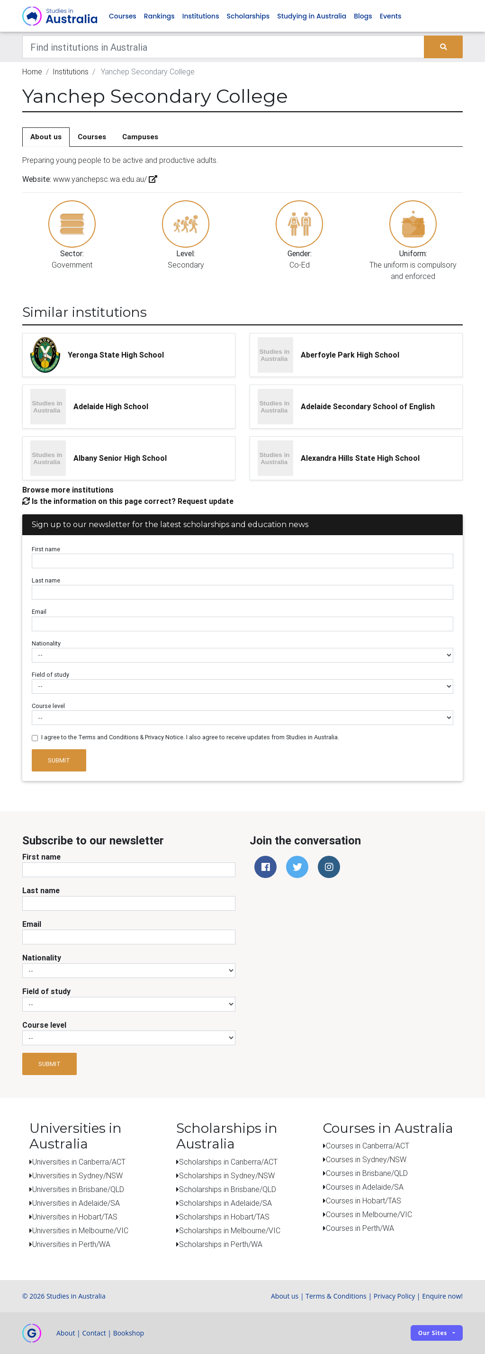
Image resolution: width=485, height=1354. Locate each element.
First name (46, 550)
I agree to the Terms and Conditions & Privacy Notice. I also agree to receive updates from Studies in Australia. (190, 738)
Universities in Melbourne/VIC (80, 1230)
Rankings (159, 16)
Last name (46, 581)
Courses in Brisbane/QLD (367, 1173)
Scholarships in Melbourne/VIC (229, 1230)
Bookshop (128, 1332)
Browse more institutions (68, 489)
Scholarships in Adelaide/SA (225, 1203)
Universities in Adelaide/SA (76, 1203)
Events (391, 16)
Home (32, 72)
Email (39, 612)
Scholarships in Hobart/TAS (224, 1216)
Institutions (200, 16)
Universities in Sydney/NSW (77, 1175)
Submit (59, 760)
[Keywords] (223, 47)
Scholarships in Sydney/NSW (227, 1175)
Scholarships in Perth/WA (220, 1244)
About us (46, 137)
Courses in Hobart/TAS (363, 1201)
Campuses (140, 137)
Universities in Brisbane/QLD (78, 1189)
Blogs (363, 16)
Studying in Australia (311, 16)
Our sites (432, 1333)
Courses (122, 16)
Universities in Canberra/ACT (79, 1161)
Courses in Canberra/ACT (367, 1146)
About (65, 1332)
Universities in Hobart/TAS (74, 1216)
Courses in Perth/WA (360, 1228)
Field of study (50, 675)
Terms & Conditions (336, 1295)
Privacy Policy (394, 1295)
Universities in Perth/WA (71, 1244)
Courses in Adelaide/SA (365, 1187)
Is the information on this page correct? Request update (128, 501)
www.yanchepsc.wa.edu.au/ (104, 179)
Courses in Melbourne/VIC (369, 1214)
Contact (94, 1332)
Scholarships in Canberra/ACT (228, 1161)
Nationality (46, 643)
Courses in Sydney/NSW (366, 1160)
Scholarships (248, 16)
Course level (48, 706)
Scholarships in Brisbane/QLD (227, 1189)
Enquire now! (442, 1295)
